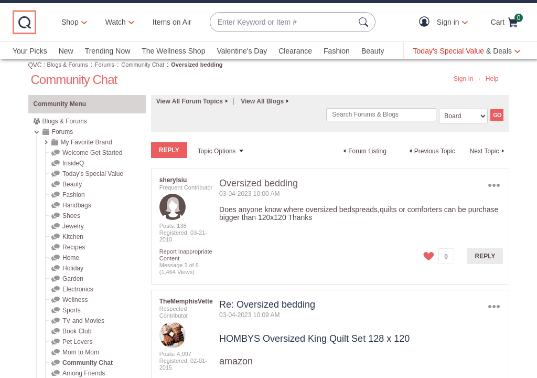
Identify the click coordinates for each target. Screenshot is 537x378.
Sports (71, 310)
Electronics (77, 289)
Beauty (372, 51)
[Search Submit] (365, 22)
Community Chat (142, 64)
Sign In (463, 78)
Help (492, 78)
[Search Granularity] (463, 116)
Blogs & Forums (67, 64)
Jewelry (73, 226)
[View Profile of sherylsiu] (173, 179)
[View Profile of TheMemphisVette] (186, 300)
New (66, 51)
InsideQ (73, 163)
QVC (35, 65)
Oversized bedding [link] (196, 64)
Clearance (295, 51)
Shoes (71, 215)
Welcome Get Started (92, 152)
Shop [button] (70, 22)
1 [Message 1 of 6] (185, 264)
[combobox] (282, 22)
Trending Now (108, 51)
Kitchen (72, 236)
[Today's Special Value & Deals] (466, 51)
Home (70, 257)
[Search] (381, 114)
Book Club (76, 331)
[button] (426, 22)
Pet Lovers (77, 341)
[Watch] (115, 22)
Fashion (337, 51)
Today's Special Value (92, 173)
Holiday (72, 268)
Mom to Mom (80, 352)
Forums (104, 64)
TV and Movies (83, 320)
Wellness (75, 299)
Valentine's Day (242, 51)
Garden (72, 278)
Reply (485, 255)
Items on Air (172, 22)
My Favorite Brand (86, 142)
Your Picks (30, 51)
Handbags (76, 205)
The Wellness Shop (173, 51)
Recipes (73, 247)
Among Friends (83, 373)
